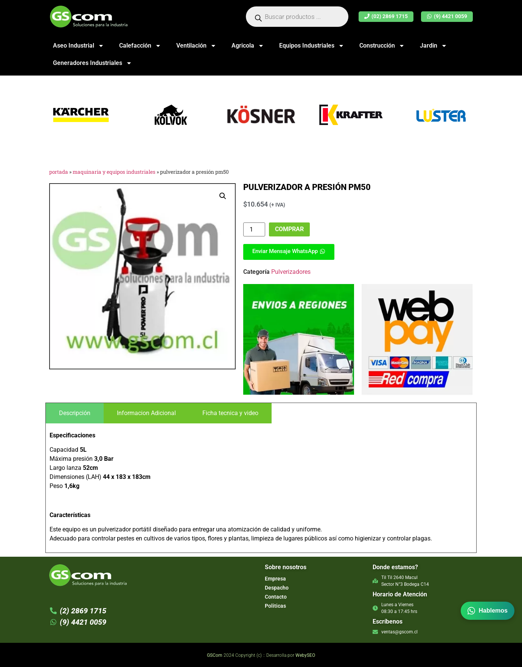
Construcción (382, 45)
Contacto (276, 597)
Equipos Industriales (311, 45)
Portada (58, 171)
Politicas (275, 606)
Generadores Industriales (92, 63)
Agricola (247, 45)
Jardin (433, 45)
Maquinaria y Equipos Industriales (114, 171)
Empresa (275, 579)
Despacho (277, 588)
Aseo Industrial (78, 45)
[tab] (75, 413)
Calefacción (140, 45)
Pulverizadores (291, 271)
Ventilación (196, 45)
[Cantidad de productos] (254, 229)
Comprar (289, 229)
